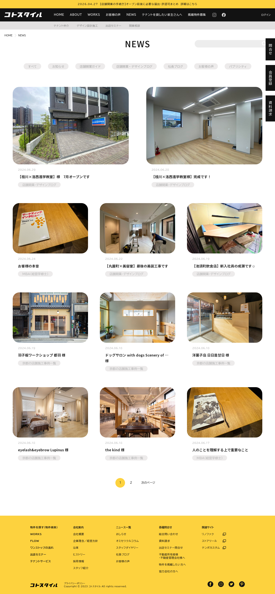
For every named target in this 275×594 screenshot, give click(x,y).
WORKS (94, 14)
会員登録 (270, 78)
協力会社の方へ (168, 571)
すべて (32, 66)
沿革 (76, 547)
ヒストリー (79, 554)
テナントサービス (40, 561)
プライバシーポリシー (74, 583)
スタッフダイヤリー (127, 547)
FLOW (34, 541)
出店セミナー (113, 25)
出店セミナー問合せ (171, 547)
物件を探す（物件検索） (44, 527)
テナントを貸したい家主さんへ (162, 14)
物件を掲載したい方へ (172, 564)
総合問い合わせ (168, 534)
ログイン (266, 15)
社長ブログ (175, 66)
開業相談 (134, 25)
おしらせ (121, 534)
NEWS (131, 14)
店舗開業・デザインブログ (134, 66)
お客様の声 (113, 14)
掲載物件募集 (197, 14)
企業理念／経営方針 (85, 541)
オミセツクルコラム (127, 541)
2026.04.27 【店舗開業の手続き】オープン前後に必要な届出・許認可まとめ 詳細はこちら (137, 4)
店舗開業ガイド (90, 66)
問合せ (270, 49)
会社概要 (78, 534)
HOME (59, 14)
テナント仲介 (61, 25)
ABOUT (76, 14)
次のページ (148, 482)
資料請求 (164, 541)
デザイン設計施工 (87, 25)
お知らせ (58, 66)
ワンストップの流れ (42, 547)
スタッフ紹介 (80, 568)
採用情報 (78, 561)
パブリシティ (238, 66)
